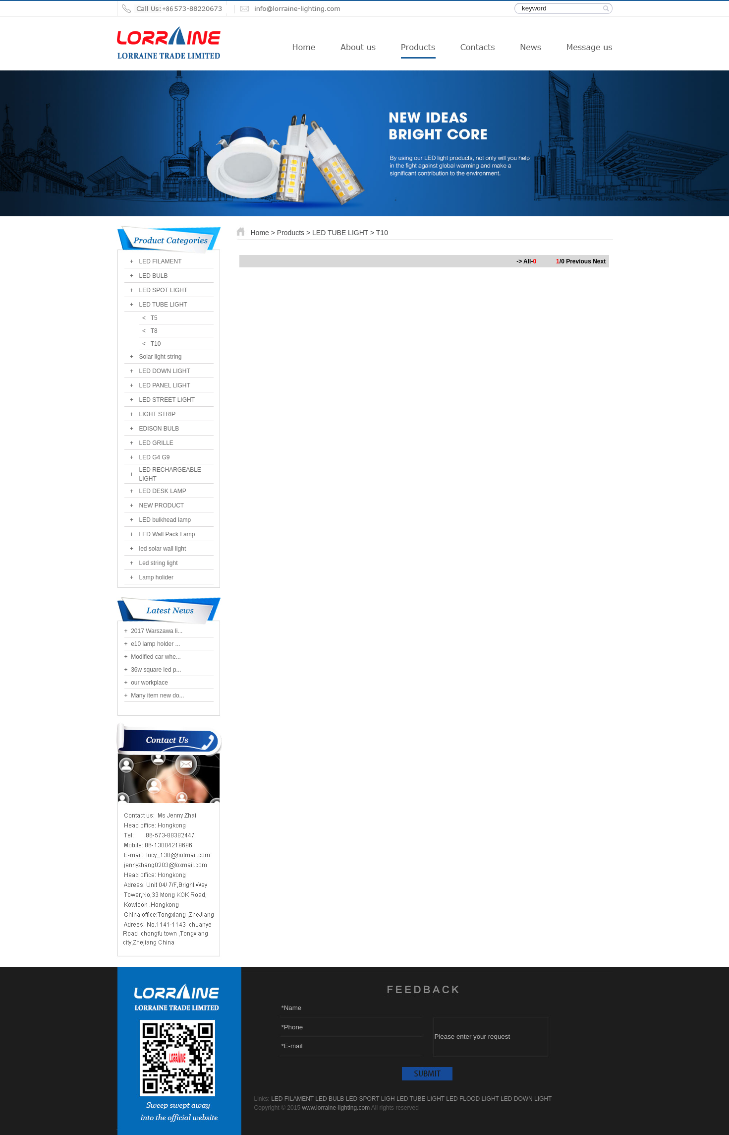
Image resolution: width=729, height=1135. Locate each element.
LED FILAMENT (160, 261)
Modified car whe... (155, 656)
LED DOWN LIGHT (164, 371)
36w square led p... (155, 669)
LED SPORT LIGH (370, 1098)
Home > (263, 233)
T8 (154, 330)
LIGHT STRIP (157, 414)
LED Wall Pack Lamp (167, 534)
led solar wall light (162, 548)
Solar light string (160, 356)
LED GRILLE (156, 443)
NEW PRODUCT (161, 505)
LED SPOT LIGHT (163, 290)
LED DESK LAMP (162, 491)
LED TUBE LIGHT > (344, 233)
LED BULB (153, 275)
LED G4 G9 (154, 457)
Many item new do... (156, 695)
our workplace (148, 682)
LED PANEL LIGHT (164, 385)
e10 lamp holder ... (154, 643)
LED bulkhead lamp (165, 519)
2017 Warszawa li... (156, 631)
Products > (294, 233)
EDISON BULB (159, 428)
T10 (156, 343)
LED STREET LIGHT (167, 399)
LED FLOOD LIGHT (472, 1098)
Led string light (158, 563)
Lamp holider (156, 577)
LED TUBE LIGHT (163, 304)
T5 (154, 318)
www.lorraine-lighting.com (336, 1107)
